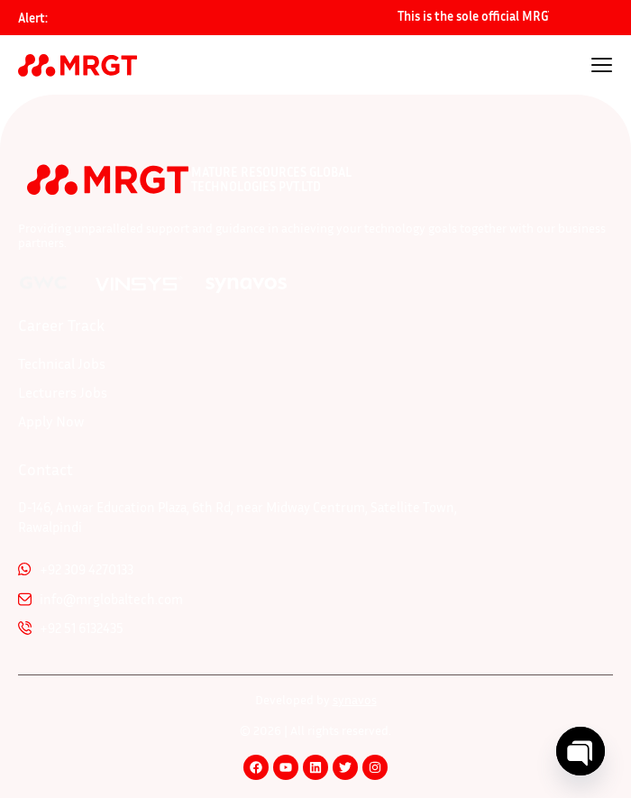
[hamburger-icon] (601, 67)
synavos (355, 699)
